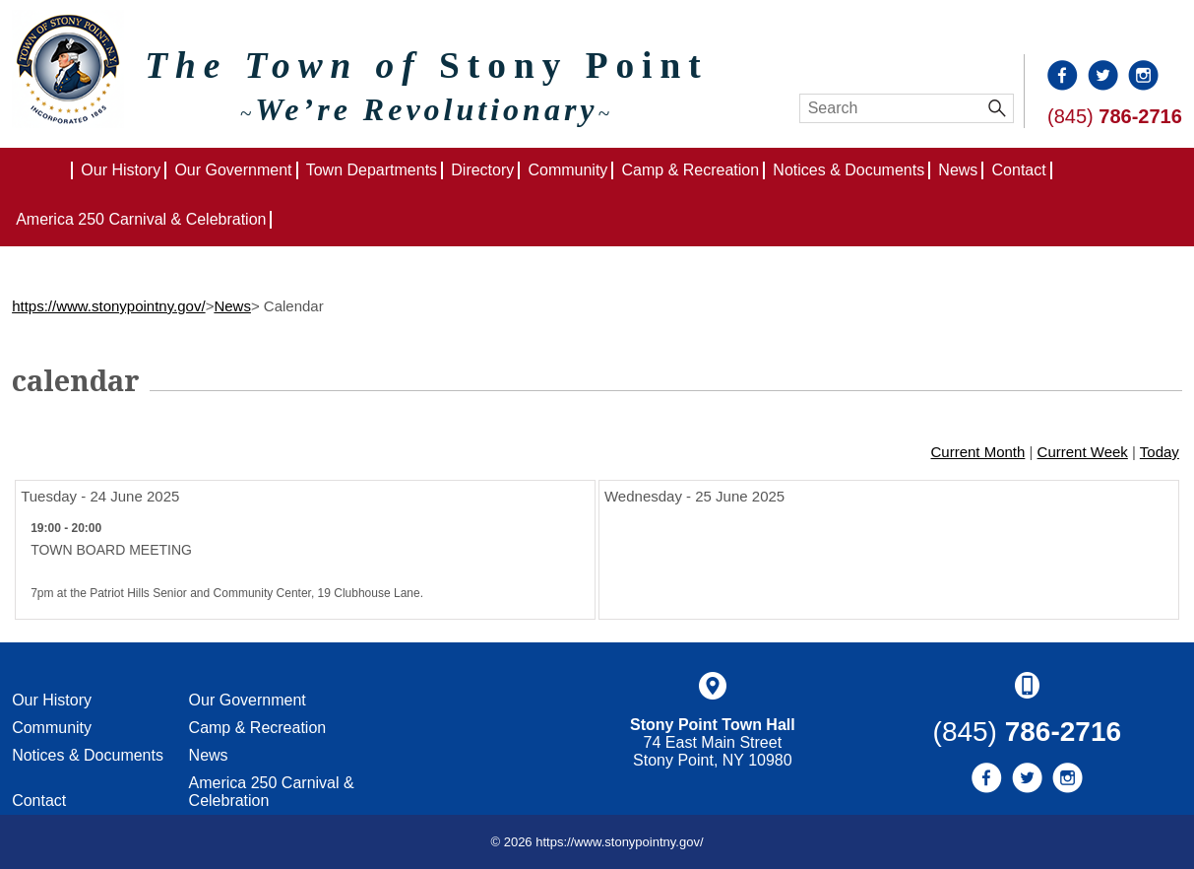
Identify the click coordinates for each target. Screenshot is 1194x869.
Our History (120, 170)
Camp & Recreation (691, 170)
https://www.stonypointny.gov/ (109, 306)
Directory (482, 170)
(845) (1114, 116)
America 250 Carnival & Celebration (141, 219)
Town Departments (371, 170)
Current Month (977, 451)
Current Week (1082, 451)
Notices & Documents (848, 170)
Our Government (232, 170)
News (957, 170)
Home (72, 170)
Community (567, 170)
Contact (1019, 170)
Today (1159, 451)
